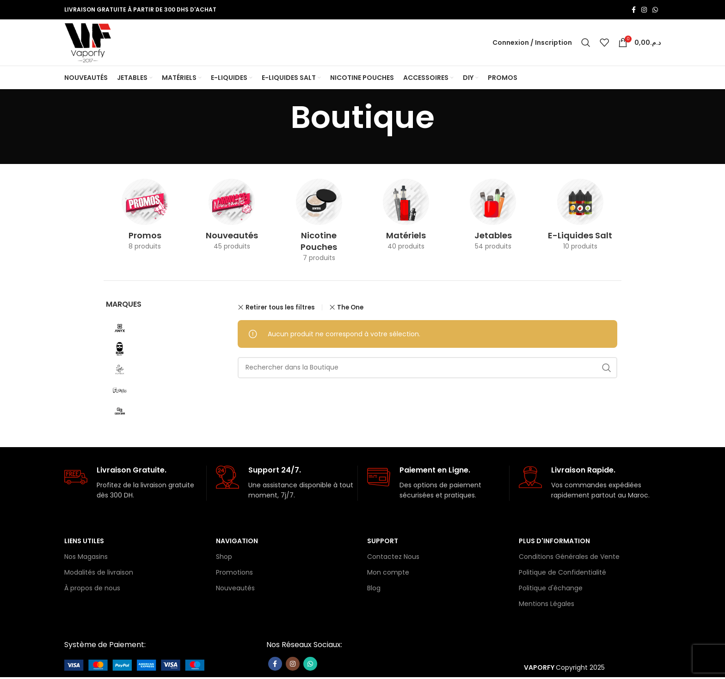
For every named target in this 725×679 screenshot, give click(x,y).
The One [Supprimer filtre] (350, 309)
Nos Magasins (86, 558)
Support (382, 542)
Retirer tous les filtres (280, 309)
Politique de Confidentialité (562, 574)
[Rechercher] (586, 43)
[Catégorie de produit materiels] (406, 219)
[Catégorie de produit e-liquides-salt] (580, 219)
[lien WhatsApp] (655, 10)
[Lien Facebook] (634, 10)
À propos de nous (92, 589)
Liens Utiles (84, 542)
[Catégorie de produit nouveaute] (231, 219)
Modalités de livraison (98, 574)
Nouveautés (235, 589)
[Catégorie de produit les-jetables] (493, 219)
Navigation (237, 542)
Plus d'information (554, 542)
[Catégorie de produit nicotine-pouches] (319, 225)
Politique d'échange (551, 589)
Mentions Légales (546, 605)
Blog (374, 589)
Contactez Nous (393, 558)
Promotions (234, 574)
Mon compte (388, 574)
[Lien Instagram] (644, 10)
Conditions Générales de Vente (569, 558)
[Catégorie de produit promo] (145, 219)
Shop (224, 558)
